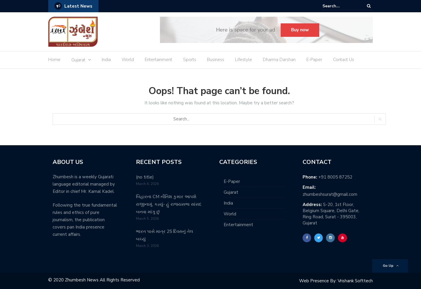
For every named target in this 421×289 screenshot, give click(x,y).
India (106, 60)
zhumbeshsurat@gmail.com (330, 194)
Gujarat (78, 60)
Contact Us (343, 60)
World (128, 60)
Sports (189, 60)
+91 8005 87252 (335, 177)
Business (215, 60)
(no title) (145, 177)
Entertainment (158, 60)
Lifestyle (243, 60)
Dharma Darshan (279, 60)
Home (54, 60)
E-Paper (314, 60)
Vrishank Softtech (355, 281)
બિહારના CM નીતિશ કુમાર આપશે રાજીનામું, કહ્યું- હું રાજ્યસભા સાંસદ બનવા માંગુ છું (168, 204)
